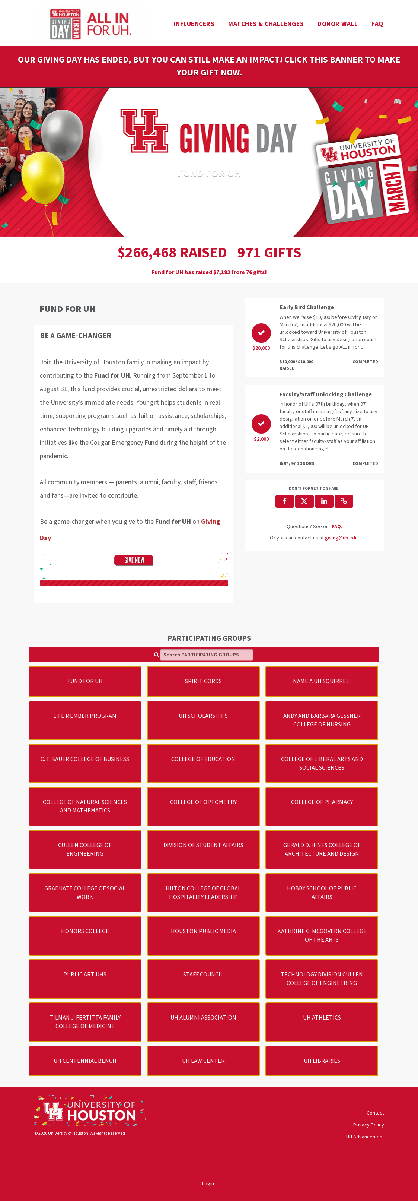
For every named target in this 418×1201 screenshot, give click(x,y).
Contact (375, 1113)
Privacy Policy (368, 1125)
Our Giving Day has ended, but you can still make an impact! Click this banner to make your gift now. (209, 66)
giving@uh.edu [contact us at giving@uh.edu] (341, 538)
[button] (344, 501)
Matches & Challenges (266, 24)
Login (208, 1184)
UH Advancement (365, 1137)
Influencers (194, 24)
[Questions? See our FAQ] (336, 526)
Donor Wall (338, 24)
